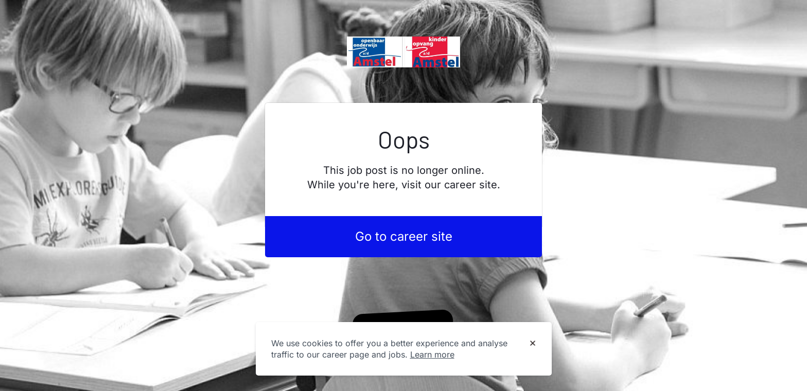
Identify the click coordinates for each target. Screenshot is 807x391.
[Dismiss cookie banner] (532, 344)
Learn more (432, 354)
